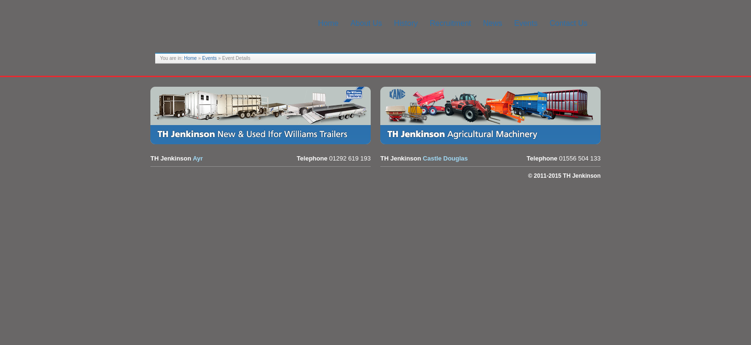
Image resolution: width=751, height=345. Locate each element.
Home (190, 58)
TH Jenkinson (227, 24)
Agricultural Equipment (492, 115)
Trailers (263, 115)
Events (209, 58)
